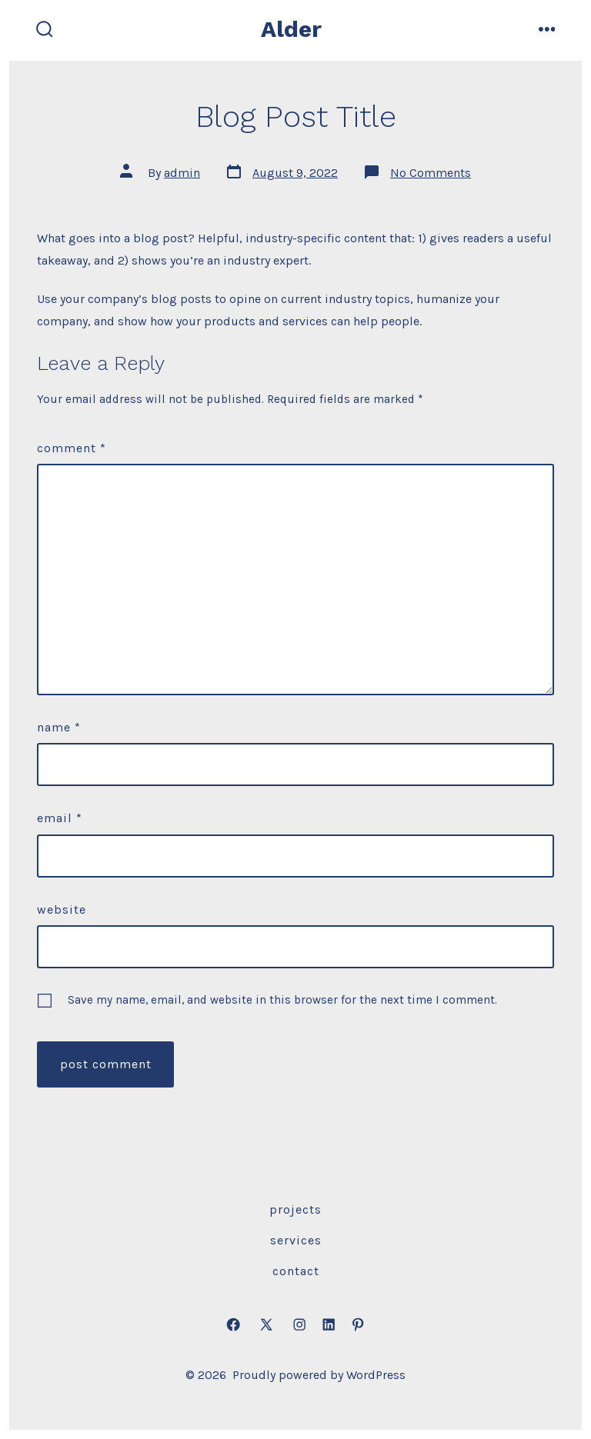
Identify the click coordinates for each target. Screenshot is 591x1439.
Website (61, 909)
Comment (71, 448)
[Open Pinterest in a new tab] (358, 1324)
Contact (295, 1271)
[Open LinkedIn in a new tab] (329, 1324)
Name (59, 727)
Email (59, 818)
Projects (295, 1209)
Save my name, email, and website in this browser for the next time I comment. (282, 1000)
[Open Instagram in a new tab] (299, 1324)
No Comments (430, 172)
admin (182, 172)
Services (296, 1240)
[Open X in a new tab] (266, 1324)
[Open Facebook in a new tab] (233, 1324)
